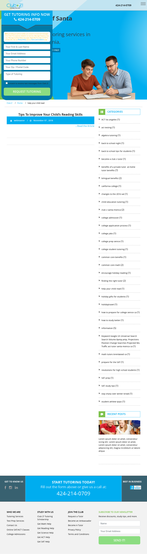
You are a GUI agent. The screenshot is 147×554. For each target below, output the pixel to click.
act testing (106, 127)
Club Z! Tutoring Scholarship (45, 518)
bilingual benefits (109, 178)
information (107, 328)
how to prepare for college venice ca (118, 312)
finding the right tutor (111, 281)
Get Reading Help (45, 528)
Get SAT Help (43, 541)
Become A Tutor (75, 525)
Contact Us (12, 525)
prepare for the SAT (110, 362)
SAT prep (105, 378)
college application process (114, 225)
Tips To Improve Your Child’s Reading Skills (50, 114)
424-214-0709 (123, 5)
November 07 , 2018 (41, 120)
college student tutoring (113, 249)
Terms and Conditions (37, 40)
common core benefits (112, 257)
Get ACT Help (43, 537)
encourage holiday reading (114, 273)
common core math (110, 265)
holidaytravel (107, 304)
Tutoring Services (15, 516)
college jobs (107, 233)
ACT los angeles (109, 119)
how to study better (110, 320)
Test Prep (53, 50)
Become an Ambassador (79, 521)
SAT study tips (108, 386)
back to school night (111, 143)
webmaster (17, 120)
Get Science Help (45, 532)
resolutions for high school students (118, 370)
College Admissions (16, 534)
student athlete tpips (111, 401)
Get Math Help (44, 524)
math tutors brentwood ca (114, 354)
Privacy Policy (22, 40)
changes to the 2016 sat (112, 194)
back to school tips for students (116, 151)
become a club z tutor (111, 159)
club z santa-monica (111, 210)
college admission (110, 217)
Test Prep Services (15, 521)
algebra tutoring (109, 135)
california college (109, 186)
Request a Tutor (75, 516)
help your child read (111, 288)
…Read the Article (84, 126)
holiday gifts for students (113, 296)
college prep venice (110, 241)
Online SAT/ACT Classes (18, 529)
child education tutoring (113, 202)
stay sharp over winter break (115, 393)
